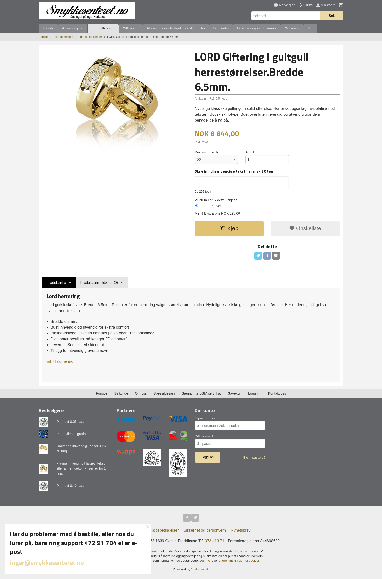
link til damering (59, 361)
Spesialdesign (164, 393)
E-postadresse (206, 418)
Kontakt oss (277, 393)
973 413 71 (214, 541)
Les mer (206, 560)
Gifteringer (131, 28)
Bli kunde (121, 393)
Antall (249, 152)
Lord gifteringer (103, 28)
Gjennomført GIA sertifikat (201, 393)
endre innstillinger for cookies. (240, 560)
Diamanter (221, 28)
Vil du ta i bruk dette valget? (216, 200)
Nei (218, 206)
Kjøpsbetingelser (164, 530)
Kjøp (229, 228)
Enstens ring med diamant (257, 28)
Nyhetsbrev (241, 530)
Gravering (292, 28)
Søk (332, 16)
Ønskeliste (305, 228)
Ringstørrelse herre (209, 152)
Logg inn (254, 393)
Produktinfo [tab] (56, 282)
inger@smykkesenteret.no (47, 562)
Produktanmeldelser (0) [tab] (99, 282)
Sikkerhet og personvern (205, 530)
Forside (48, 28)
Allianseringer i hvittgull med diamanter (176, 28)
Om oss (141, 393)
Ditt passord (204, 436)
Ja (202, 206)
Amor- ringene (73, 28)
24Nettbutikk (200, 569)
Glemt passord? (254, 457)
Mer (311, 28)
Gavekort (234, 393)
